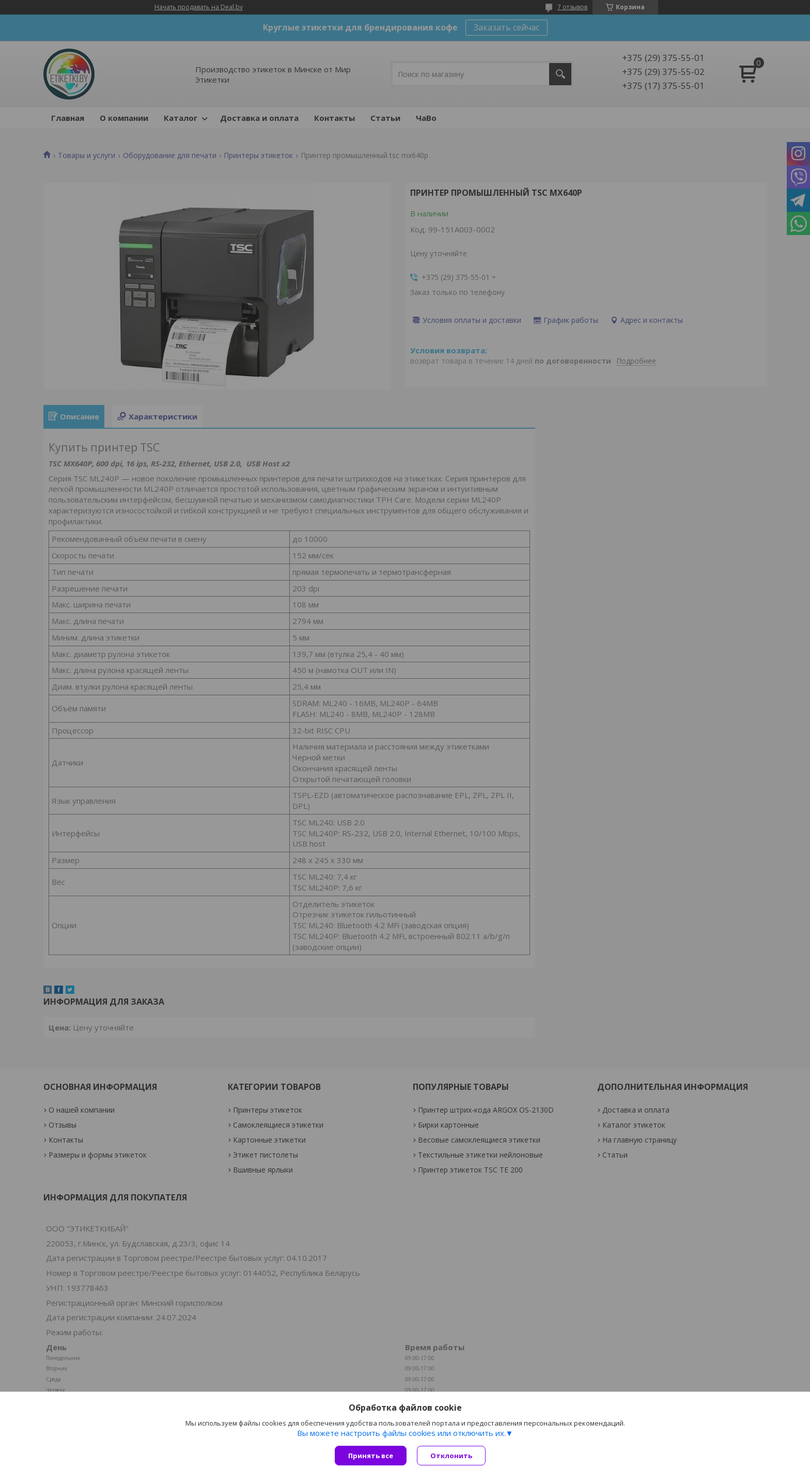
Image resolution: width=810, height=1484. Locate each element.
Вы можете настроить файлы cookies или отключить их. (401, 1433)
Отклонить (451, 1455)
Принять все (370, 1455)
